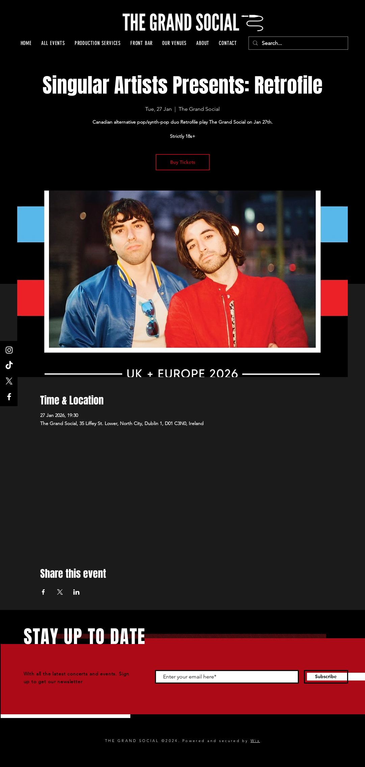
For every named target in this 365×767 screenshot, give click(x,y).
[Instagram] (9, 350)
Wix (255, 740)
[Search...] (298, 43)
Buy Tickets (182, 162)
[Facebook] (9, 396)
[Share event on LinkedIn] (76, 592)
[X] (9, 381)
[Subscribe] (326, 677)
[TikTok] (9, 365)
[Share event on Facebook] (43, 592)
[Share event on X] (60, 592)
